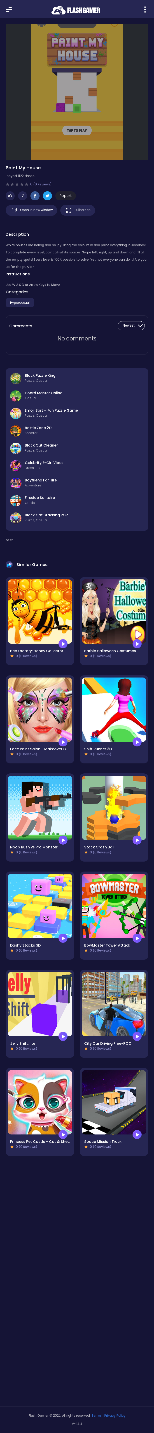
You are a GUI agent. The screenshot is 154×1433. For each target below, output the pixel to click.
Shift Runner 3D (98, 749)
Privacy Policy (115, 1415)
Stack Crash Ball (99, 847)
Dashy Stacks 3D (25, 945)
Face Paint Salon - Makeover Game (42, 749)
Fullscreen (78, 210)
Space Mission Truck (103, 1141)
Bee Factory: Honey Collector (36, 650)
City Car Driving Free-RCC (107, 1043)
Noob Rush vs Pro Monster (34, 847)
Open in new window (31, 210)
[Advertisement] (77, 1225)
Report (65, 195)
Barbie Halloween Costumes (110, 650)
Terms (96, 1415)
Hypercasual (20, 302)
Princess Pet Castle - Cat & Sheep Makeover (50, 1141)
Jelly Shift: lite (22, 1043)
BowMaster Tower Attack (107, 945)
